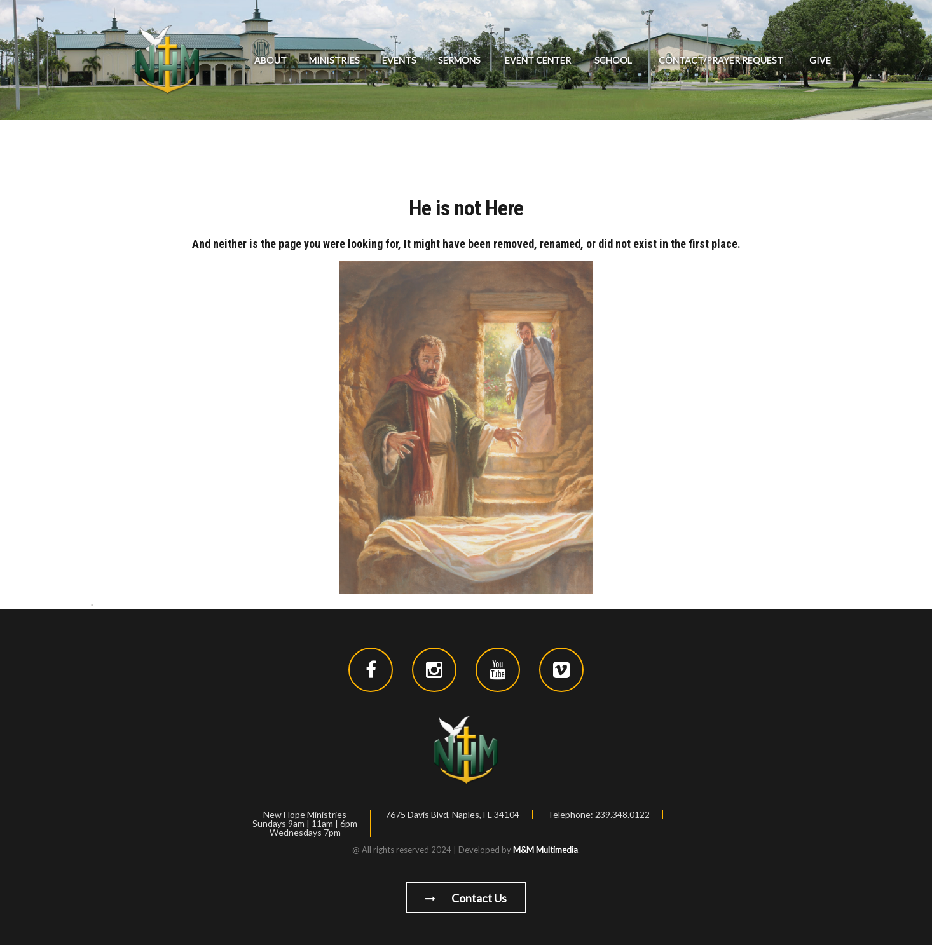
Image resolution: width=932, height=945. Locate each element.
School (613, 60)
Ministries (334, 60)
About (270, 60)
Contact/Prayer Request (721, 60)
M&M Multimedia (545, 850)
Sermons (459, 60)
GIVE (820, 60)
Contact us (466, 898)
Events (399, 60)
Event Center (538, 60)
